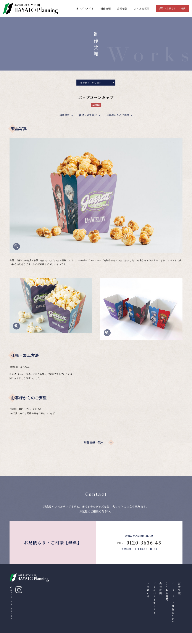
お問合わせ (148, 590)
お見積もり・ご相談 (173, 8)
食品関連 (96, 106)
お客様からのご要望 (117, 115)
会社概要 (160, 588)
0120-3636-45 (139, 542)
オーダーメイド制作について (173, 603)
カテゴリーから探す (97, 83)
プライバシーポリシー (154, 598)
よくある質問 (141, 8)
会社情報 (122, 8)
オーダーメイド (85, 8)
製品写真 (65, 115)
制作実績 (105, 8)
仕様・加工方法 (88, 115)
